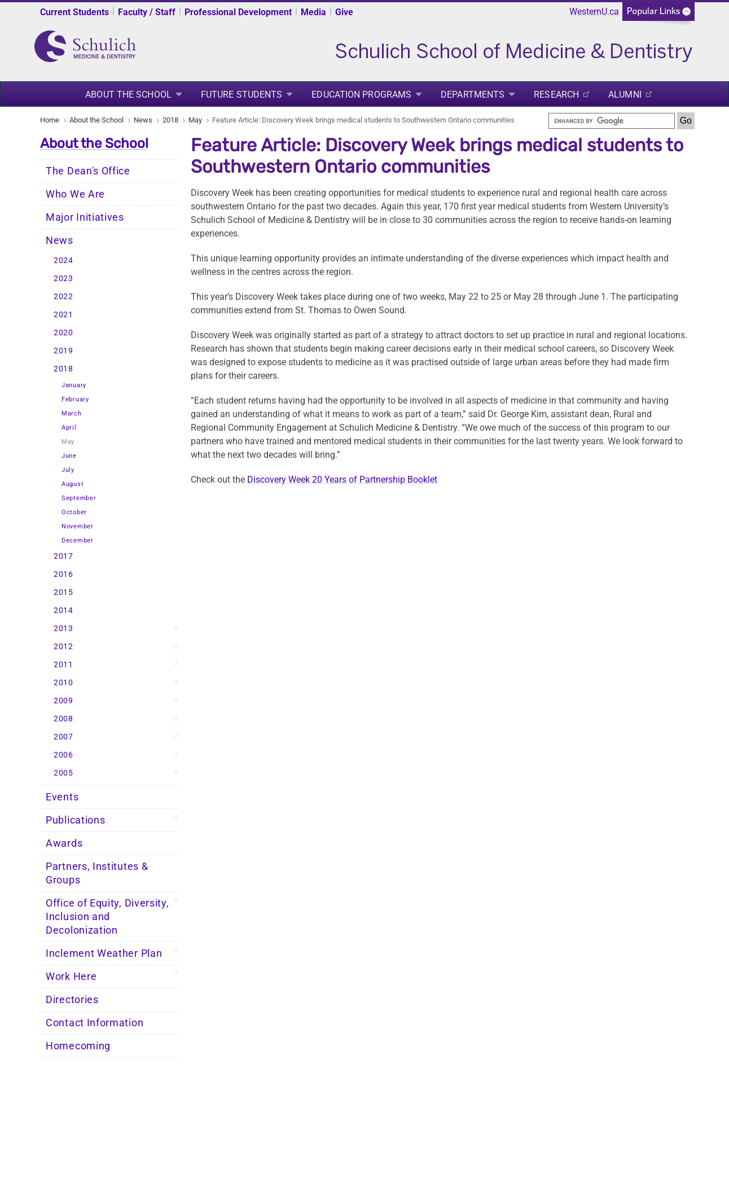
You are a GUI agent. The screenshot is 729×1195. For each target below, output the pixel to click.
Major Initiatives (85, 217)
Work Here (71, 976)
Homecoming (78, 1046)
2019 (63, 351)
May (195, 120)
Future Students (242, 94)
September (79, 498)
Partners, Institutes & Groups (97, 873)
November (78, 526)
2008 (63, 719)
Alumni (625, 94)
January (74, 385)
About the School (128, 94)
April (69, 427)
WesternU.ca (594, 11)
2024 (63, 260)
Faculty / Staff (146, 12)
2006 (63, 755)
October (74, 512)
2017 (63, 556)
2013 (63, 628)
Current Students (74, 12)
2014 (63, 610)
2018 (170, 120)
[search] (611, 121)
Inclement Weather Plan (104, 953)
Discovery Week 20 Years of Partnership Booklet (342, 479)
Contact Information (94, 1022)
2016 (63, 574)
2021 (63, 314)
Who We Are (75, 194)
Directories (72, 999)
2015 (63, 592)
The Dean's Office (88, 171)
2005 (63, 773)
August (73, 484)
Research (556, 94)
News (143, 120)
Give (344, 12)
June (69, 455)
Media (313, 12)
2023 (63, 278)
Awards (64, 843)
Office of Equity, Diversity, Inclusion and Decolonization (107, 917)
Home (49, 120)
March (72, 413)
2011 (63, 664)
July (68, 470)
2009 (63, 701)
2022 (63, 296)
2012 (63, 646)
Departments (472, 94)
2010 (63, 683)
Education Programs (361, 94)
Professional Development (238, 12)
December (78, 540)
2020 (63, 333)
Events (62, 797)
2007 (63, 737)
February (75, 399)
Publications (75, 820)
